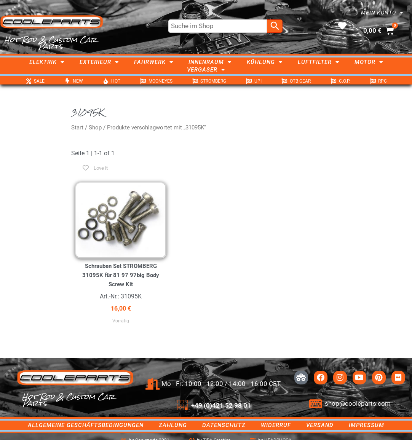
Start (77, 127)
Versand (320, 425)
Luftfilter (318, 62)
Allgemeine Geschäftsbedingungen (86, 425)
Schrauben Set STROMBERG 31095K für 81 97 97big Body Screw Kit (120, 275)
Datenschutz (224, 425)
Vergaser (206, 69)
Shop (95, 127)
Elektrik (46, 62)
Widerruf (276, 425)
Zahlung (173, 425)
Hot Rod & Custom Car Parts (50, 43)
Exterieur (99, 62)
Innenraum (210, 62)
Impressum (366, 425)
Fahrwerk (153, 62)
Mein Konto (382, 12)
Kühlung (265, 62)
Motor (369, 62)
